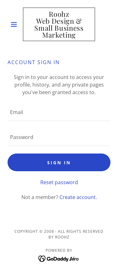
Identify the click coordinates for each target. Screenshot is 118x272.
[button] (15, 24)
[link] (59, 24)
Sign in (59, 163)
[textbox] (59, 112)
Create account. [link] (78, 197)
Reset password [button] (59, 182)
